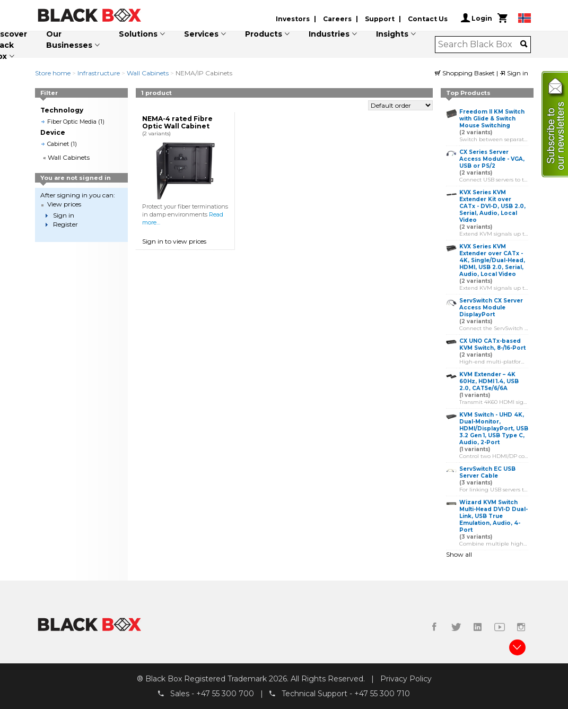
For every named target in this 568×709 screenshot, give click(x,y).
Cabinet (58, 144)
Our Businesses (69, 39)
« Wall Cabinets (66, 157)
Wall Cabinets (148, 73)
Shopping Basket (465, 73)
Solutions (138, 34)
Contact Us (428, 19)
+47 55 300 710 (382, 693)
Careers (337, 19)
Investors (293, 19)
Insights (392, 34)
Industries (329, 34)
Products (263, 34)
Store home (53, 73)
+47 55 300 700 (225, 693)
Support (380, 19)
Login (476, 18)
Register (65, 224)
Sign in (514, 73)
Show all (459, 554)
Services (201, 34)
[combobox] (479, 44)
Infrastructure (98, 73)
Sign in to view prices (174, 241)
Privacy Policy (406, 679)
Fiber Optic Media (72, 121)
